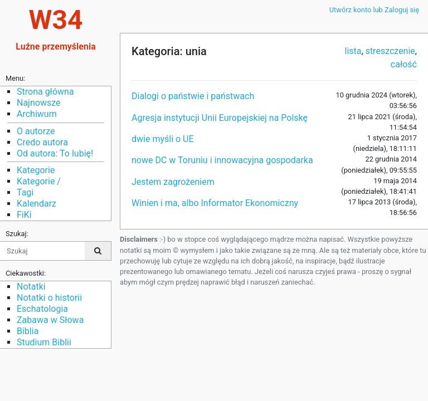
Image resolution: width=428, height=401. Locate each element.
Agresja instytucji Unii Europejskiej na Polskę (220, 118)
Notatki (31, 286)
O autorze (36, 131)
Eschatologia (42, 309)
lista (353, 51)
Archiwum (37, 114)
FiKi (24, 214)
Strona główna (45, 91)
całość (404, 64)
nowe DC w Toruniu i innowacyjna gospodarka (222, 160)
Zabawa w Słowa (50, 320)
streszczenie (390, 51)
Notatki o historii (49, 297)
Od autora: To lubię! (55, 153)
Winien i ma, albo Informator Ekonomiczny (215, 203)
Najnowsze (38, 102)
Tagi (25, 192)
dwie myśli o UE (163, 139)
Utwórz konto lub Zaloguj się (374, 10)
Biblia (27, 331)
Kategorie (36, 170)
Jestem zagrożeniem (173, 182)
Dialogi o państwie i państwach (193, 96)
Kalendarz (36, 203)
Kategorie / (39, 181)
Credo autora (42, 142)
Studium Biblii (44, 342)
